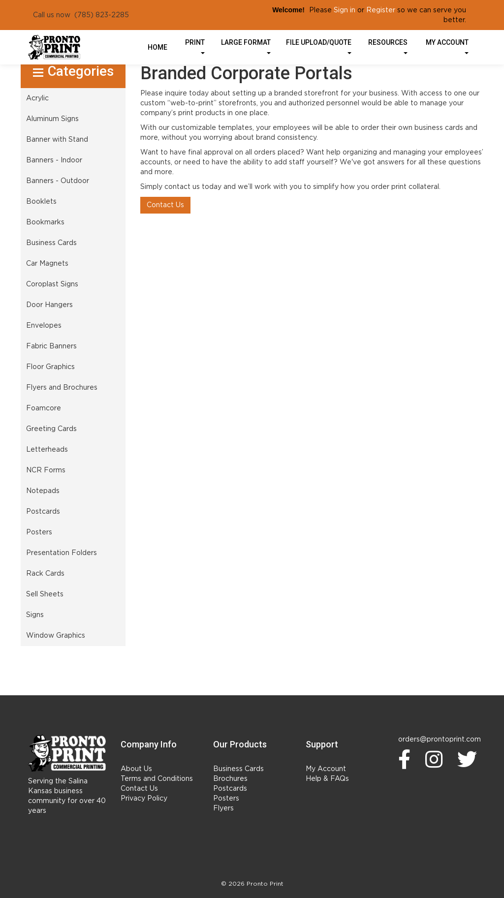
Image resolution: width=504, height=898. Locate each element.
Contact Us (165, 205)
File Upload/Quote (318, 46)
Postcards (230, 788)
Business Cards (238, 769)
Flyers (223, 808)
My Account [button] (447, 46)
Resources (388, 46)
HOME (157, 47)
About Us (136, 769)
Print (195, 46)
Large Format (246, 46)
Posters (226, 798)
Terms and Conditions (157, 778)
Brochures (230, 778)
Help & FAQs (327, 778)
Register (380, 10)
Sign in (344, 10)
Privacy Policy (144, 798)
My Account (326, 769)
